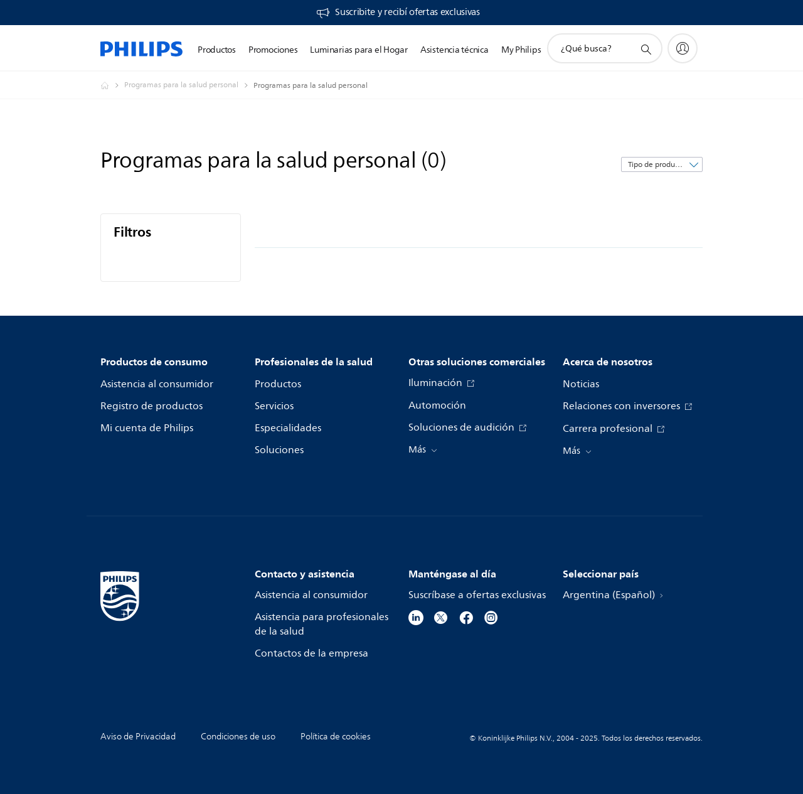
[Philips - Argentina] (112, 85)
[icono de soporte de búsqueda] (645, 48)
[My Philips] (682, 48)
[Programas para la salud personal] (188, 85)
